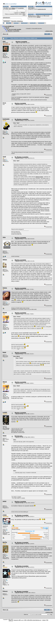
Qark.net (47, 97)
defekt (4, 501)
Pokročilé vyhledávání (17, 21)
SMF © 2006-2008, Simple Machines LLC (32, 620)
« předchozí (47, 31)
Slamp (4, 435)
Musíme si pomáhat (13, 31)
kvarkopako (6, 119)
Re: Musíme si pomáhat (21, 119)
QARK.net (11, 620)
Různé (7, 28)
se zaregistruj (21, 8)
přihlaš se (14, 8)
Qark (4, 41)
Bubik (4, 352)
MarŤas (5, 542)
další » (51, 31)
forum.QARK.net (9, 26)
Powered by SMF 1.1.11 (18, 620)
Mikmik (5, 312)
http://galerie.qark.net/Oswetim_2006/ (40, 84)
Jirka (4, 237)
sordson (38, 16)
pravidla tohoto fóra (42, 9)
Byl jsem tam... (19, 436)
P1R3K (5, 515)
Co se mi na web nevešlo (14, 29)
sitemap (43, 620)
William (5, 259)
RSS (47, 620)
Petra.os (5, 591)
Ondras (5, 288)
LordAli (5, 412)
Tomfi (4, 156)
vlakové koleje (37, 74)
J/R (4, 565)
